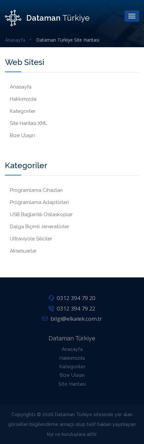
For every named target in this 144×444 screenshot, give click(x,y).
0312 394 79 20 (72, 298)
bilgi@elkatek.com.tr (72, 318)
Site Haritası (72, 384)
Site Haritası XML (28, 123)
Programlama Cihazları (36, 190)
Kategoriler (22, 111)
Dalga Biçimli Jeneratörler (39, 227)
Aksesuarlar (23, 251)
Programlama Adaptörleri (39, 202)
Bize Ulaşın (22, 135)
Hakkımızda (23, 99)
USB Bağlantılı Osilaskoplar (41, 214)
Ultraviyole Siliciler (31, 239)
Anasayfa (15, 40)
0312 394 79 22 (72, 308)
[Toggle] (132, 16)
